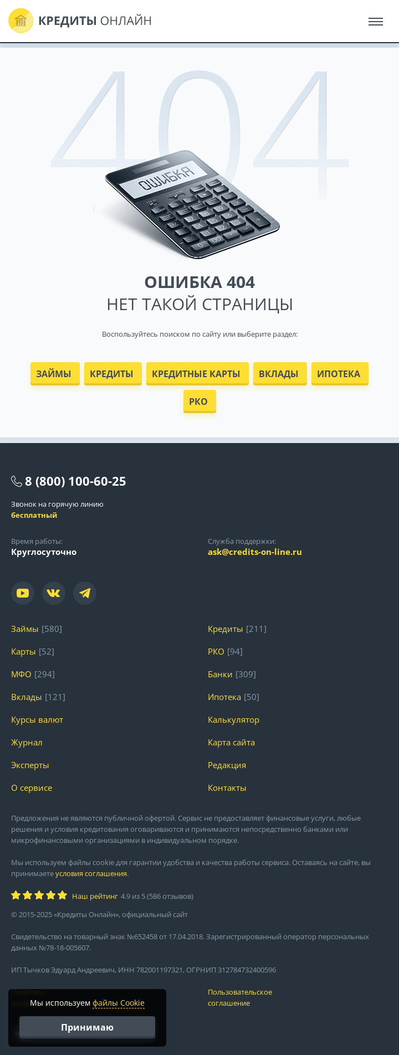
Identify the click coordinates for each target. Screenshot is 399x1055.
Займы (53, 374)
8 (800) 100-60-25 (75, 480)
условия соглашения (91, 873)
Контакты (227, 788)
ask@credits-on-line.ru (255, 551)
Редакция (227, 765)
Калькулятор (233, 719)
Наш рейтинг (95, 896)
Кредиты (112, 374)
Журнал (27, 742)
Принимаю (87, 1027)
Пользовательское (298, 997)
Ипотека (338, 374)
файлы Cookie (119, 1002)
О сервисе (31, 788)
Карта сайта (231, 742)
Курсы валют (37, 719)
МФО (21, 674)
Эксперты (30, 765)
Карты (23, 651)
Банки (220, 674)
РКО (198, 401)
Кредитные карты (196, 374)
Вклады (279, 374)
